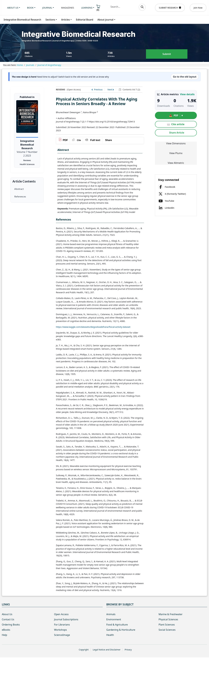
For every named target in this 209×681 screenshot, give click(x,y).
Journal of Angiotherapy (49, 65)
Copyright (84, 649)
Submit (167, 54)
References (20, 196)
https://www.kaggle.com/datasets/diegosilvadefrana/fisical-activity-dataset (93, 326)
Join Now (198, 7)
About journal (105, 19)
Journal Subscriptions (66, 619)
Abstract (19, 188)
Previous (98, 89)
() (98, 8)
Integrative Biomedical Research (22, 19)
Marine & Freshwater (170, 614)
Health (110, 635)
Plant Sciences (167, 624)
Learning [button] (86, 7)
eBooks (6, 629)
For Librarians (62, 624)
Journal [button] (47, 7)
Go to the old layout (184, 76)
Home (20, 65)
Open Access (61, 614)
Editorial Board (84, 19)
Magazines (67, 7)
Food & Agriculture (117, 624)
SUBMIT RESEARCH (170, 7)
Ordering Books (11, 624)
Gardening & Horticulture (120, 629)
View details (187, 94)
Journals (30, 65)
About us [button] (12, 7)
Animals (110, 614)
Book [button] (30, 7)
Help (4, 635)
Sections (50, 19)
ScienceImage (62, 635)
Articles (65, 19)
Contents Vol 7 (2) (131, 89)
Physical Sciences (168, 619)
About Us (7, 614)
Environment (113, 619)
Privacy (128, 649)
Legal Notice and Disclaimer (106, 649)
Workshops (60, 629)
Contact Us (8, 619)
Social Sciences (167, 629)
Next (110, 89)
